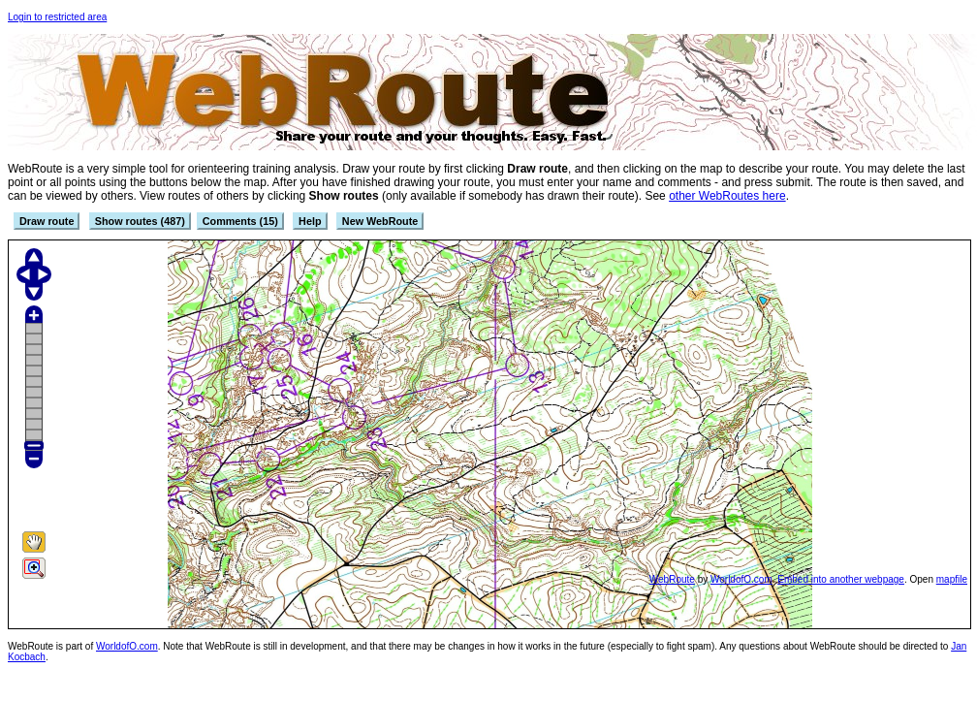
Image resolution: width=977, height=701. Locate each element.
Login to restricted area (57, 17)
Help (310, 221)
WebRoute (672, 579)
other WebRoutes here (727, 196)
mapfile (951, 579)
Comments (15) (240, 221)
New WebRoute (380, 221)
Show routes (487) (140, 221)
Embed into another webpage (840, 579)
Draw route (46, 221)
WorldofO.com (741, 579)
